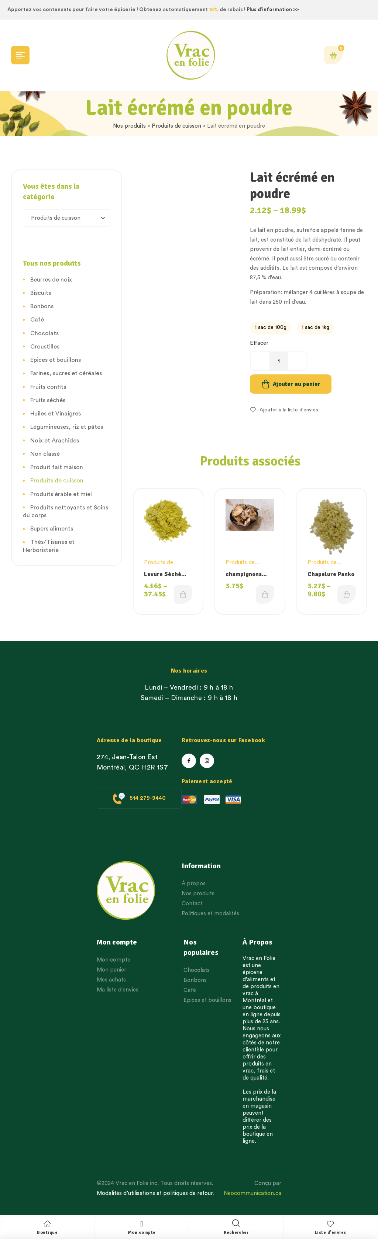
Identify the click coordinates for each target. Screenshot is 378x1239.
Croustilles (44, 347)
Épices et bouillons (55, 360)
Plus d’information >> (273, 9)
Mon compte (142, 1232)
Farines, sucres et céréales (66, 373)
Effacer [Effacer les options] (259, 343)
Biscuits (40, 293)
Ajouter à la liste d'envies (289, 410)
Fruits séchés (47, 400)
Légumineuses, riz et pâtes (66, 427)
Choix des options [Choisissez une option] (183, 594)
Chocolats (44, 333)
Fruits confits (48, 387)
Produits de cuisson (176, 126)
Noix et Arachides (54, 441)
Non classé (45, 454)
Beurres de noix (51, 280)
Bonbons (42, 306)
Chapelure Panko (330, 574)
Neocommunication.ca (252, 1193)
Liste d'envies (330, 1232)
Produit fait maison (56, 467)
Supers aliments (51, 529)
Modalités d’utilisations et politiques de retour (155, 1193)
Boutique (47, 1232)
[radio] (270, 327)
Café (37, 320)
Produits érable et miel (61, 494)
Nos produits (129, 126)
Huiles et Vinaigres (55, 414)
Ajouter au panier (296, 384)
